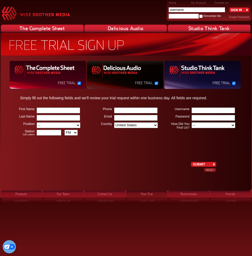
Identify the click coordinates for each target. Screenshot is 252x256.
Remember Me (212, 16)
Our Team (63, 194)
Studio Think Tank (209, 28)
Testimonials (188, 194)
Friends (230, 194)
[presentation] (204, 143)
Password (182, 116)
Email (108, 116)
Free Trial (67, 83)
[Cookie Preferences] (9, 246)
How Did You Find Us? (180, 125)
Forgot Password (239, 17)
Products (21, 194)
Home (172, 2)
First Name (27, 109)
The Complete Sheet (42, 28)
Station (22, 132)
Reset (210, 170)
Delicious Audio (126, 28)
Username (182, 109)
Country (106, 124)
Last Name (26, 116)
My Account (198, 2)
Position (29, 124)
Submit (199, 164)
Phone (107, 109)
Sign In (239, 9)
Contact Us (221, 2)
